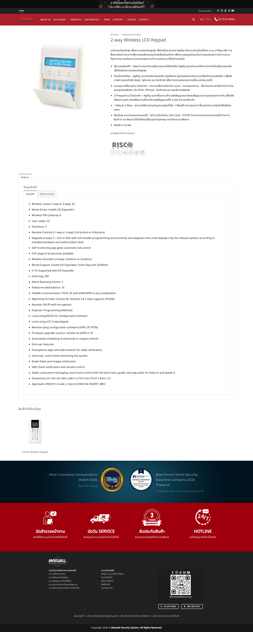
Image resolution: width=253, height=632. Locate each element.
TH (207, 19)
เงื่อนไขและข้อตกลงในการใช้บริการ (135, 616)
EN (201, 19)
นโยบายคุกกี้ (79, 616)
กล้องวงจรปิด (59, 574)
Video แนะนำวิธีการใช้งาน (112, 574)
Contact (145, 19)
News (107, 19)
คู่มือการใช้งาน (107, 581)
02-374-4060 (224, 19)
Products (76, 19)
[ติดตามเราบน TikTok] (225, 11)
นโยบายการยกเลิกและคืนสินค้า (166, 616)
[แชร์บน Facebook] (113, 152)
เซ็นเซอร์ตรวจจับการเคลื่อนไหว (66, 588)
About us (45, 19)
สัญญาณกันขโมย (60, 577)
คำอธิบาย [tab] (25, 177)
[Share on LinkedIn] (142, 152)
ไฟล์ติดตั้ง (105, 584)
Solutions (60, 19)
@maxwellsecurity (181, 597)
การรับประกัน (107, 588)
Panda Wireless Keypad (35, 452)
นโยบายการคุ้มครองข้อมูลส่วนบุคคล (102, 616)
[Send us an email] (184, 572)
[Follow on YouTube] (233, 11)
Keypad (115, 34)
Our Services (92, 19)
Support (118, 19)
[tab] (30, 194)
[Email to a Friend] (131, 152)
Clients (131, 19)
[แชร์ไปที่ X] (119, 152)
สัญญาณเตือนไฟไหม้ (62, 581)
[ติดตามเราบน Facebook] (218, 11)
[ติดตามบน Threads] (229, 11)
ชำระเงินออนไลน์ (204, 11)
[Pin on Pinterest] (136, 152)
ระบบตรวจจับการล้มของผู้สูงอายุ (63, 584)
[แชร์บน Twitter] (125, 152)
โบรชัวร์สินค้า (106, 577)
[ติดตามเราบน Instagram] (222, 11)
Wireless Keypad (131, 34)
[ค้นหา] (193, 19)
